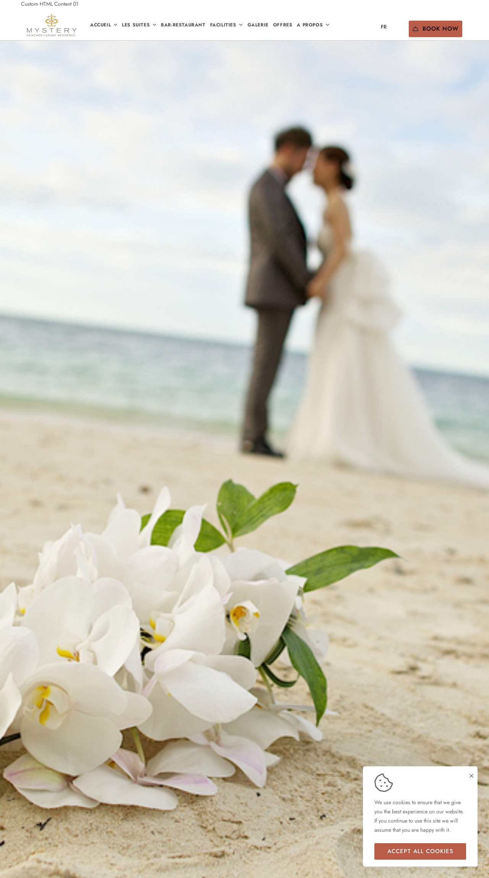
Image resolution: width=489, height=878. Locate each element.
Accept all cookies (420, 851)
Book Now (435, 28)
